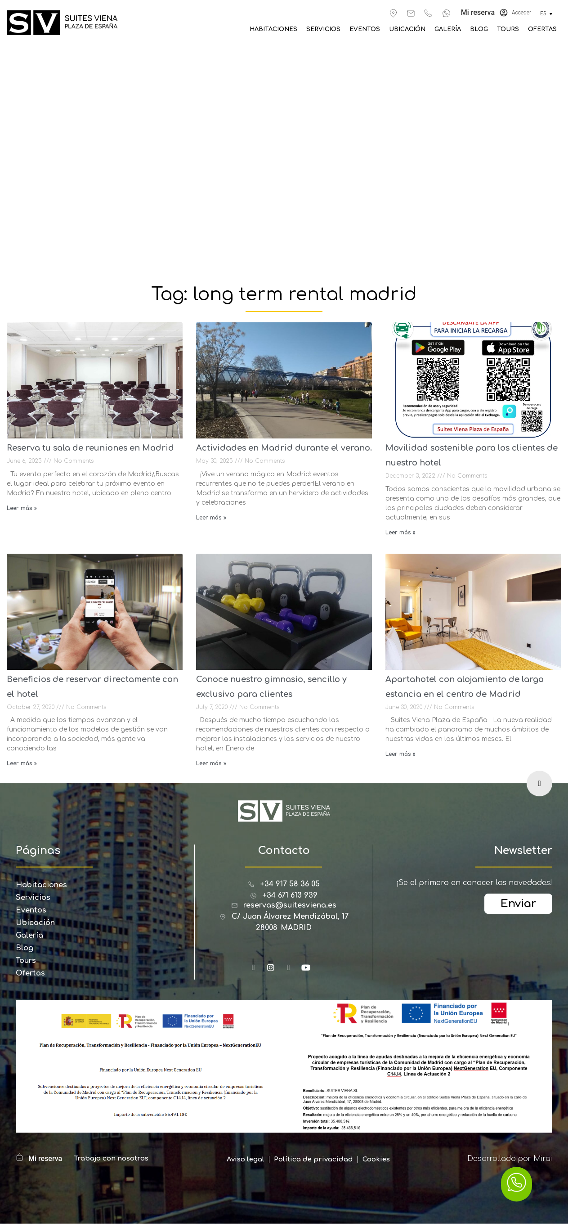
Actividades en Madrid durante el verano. (284, 447)
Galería (447, 29)
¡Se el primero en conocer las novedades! (474, 883)
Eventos (364, 29)
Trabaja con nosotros (111, 1158)
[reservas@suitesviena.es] (411, 13)
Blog (479, 29)
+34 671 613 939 (290, 895)
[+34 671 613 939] (446, 13)
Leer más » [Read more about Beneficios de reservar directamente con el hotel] (22, 763)
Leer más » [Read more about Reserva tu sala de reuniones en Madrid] (22, 508)
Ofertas (542, 29)
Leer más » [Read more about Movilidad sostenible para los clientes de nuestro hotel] (400, 532)
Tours (508, 29)
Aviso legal (245, 1159)
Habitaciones (273, 29)
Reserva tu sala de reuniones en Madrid (90, 447)
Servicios (323, 29)
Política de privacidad (313, 1159)
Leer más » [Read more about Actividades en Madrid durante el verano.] (211, 518)
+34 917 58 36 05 (290, 884)
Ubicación (407, 29)
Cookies (376, 1159)
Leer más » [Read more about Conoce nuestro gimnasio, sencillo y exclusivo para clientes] (211, 763)
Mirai (542, 1159)
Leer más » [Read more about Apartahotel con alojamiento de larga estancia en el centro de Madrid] (400, 754)
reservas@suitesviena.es (289, 905)
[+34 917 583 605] (428, 13)
